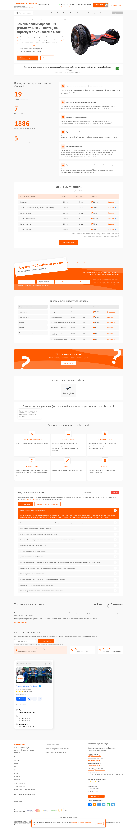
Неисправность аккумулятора (59, 312)
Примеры (17, 763)
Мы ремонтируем (23, 13)
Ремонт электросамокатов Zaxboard (57, 749)
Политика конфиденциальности (68, 817)
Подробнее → (111, 312)
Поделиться (90, 804)
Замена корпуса (25, 224)
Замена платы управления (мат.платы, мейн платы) (37, 207)
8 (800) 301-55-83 (94, 760)
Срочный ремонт (38, 13)
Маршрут (21, 699)
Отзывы (59, 13)
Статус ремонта (117, 13)
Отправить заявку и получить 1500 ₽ (72, 282)
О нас (53, 13)
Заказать (112, 202)
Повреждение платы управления (60, 322)
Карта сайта (18, 801)
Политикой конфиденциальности (55, 644)
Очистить (115, 492)
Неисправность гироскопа (58, 327)
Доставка (65, 13)
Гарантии (72, 13)
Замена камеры (25, 213)
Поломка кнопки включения (59, 339)
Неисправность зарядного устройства (58, 333)
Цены (47, 13)
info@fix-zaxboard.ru (95, 765)
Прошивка (23, 202)
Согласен (99, 823)
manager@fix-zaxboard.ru (96, 770)
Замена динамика (26, 229)
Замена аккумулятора (27, 218)
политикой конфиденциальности (41, 285)
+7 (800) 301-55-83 (67, 4)
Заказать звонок (68, 363)
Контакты (103, 13)
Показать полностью (21, 623)
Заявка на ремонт (93, 13)
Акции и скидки (81, 13)
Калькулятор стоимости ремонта (25, 789)
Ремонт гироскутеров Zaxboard (56, 752)
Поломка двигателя (56, 317)
